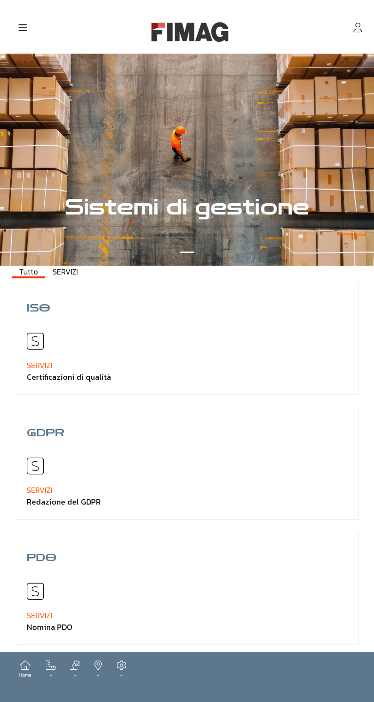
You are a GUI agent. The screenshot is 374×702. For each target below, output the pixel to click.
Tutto (28, 271)
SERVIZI (65, 271)
